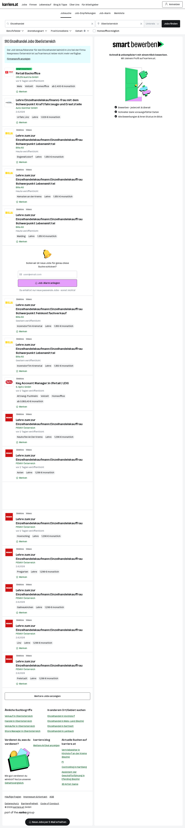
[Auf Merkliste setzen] (21, 91)
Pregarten (22, 571)
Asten (20, 472)
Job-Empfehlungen (85, 13)
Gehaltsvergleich (14, 783)
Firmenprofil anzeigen (18, 58)
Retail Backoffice (28, 73)
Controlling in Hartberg (74, 767)
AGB (52, 796)
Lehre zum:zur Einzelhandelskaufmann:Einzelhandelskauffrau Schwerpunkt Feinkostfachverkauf (49, 309)
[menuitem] (17, 31)
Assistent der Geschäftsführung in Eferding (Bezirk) (73, 775)
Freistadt (22, 678)
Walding (21, 236)
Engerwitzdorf (25, 156)
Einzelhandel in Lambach (60, 731)
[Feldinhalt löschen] (92, 23)
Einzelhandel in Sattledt (60, 726)
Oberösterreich (45, 41)
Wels (19, 86)
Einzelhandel (18, 41)
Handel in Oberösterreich (18, 721)
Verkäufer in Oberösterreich (20, 726)
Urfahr (21, 117)
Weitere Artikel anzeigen (46, 745)
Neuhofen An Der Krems (30, 437)
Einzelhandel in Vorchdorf (61, 716)
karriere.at (69, 743)
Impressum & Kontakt (35, 796)
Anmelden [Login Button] (172, 4)
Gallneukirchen (25, 607)
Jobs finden (171, 23)
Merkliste (119, 13)
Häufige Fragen (13, 796)
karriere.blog (41, 740)
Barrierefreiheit (29, 803)
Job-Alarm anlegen (47, 283)
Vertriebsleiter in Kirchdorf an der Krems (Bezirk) (74, 753)
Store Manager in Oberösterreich (22, 731)
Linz (27, 117)
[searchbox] (47, 274)
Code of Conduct (49, 803)
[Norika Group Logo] (19, 813)
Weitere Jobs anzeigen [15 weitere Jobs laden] (47, 696)
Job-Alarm (105, 13)
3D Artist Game (70, 784)
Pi (63, 762)
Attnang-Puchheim (27, 396)
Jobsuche (65, 13)
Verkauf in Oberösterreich (19, 716)
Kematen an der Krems (29, 196)
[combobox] (50, 23)
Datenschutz (12, 803)
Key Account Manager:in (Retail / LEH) (42, 383)
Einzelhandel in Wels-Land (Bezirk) (65, 721)
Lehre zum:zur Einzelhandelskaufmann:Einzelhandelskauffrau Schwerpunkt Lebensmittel (49, 140)
